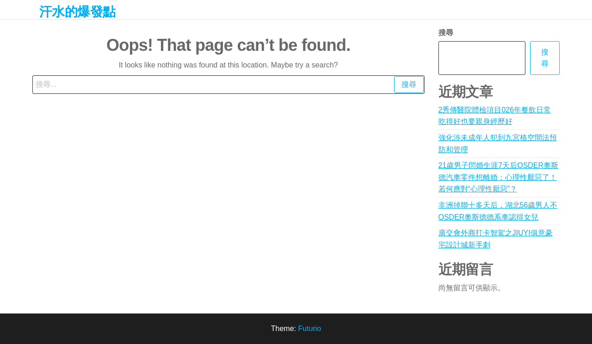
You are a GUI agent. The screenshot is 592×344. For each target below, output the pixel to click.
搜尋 (445, 33)
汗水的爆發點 (77, 12)
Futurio (309, 328)
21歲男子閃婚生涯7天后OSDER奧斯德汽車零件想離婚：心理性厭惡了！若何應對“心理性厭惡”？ (498, 177)
